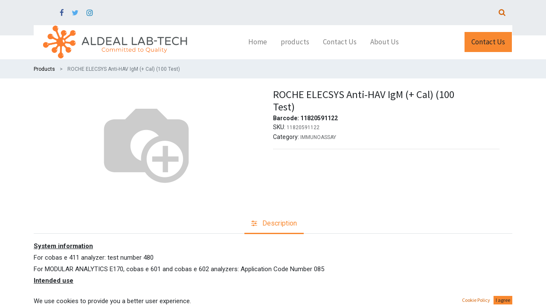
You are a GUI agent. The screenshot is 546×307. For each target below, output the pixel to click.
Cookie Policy (476, 300)
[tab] (274, 224)
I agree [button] (503, 300)
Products (44, 69)
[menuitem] (257, 42)
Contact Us (488, 41)
